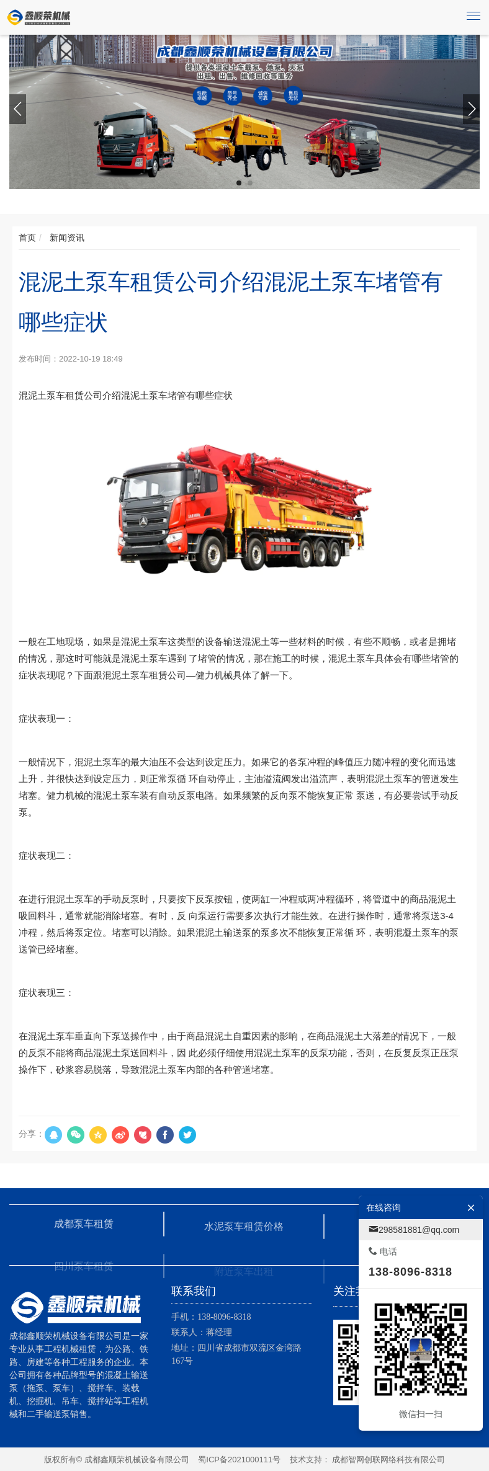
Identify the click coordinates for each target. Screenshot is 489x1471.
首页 (27, 237)
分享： (32, 1134)
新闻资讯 (65, 237)
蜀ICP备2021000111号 (239, 1459)
